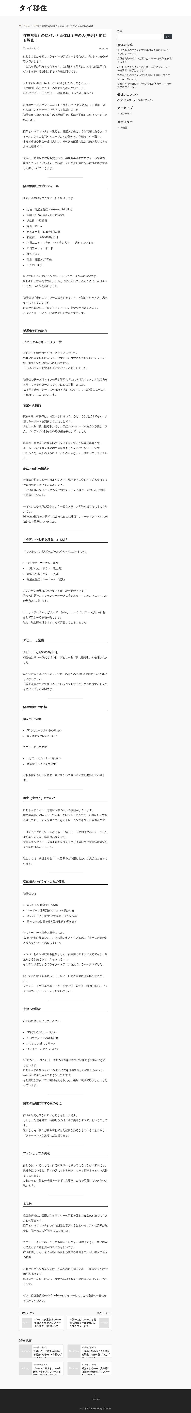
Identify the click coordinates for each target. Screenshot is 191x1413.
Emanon (107, 1408)
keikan (105, 48)
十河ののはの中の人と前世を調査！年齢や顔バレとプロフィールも (143, 52)
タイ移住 (33, 8)
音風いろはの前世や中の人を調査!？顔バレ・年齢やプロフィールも (144, 85)
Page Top (95, 1397)
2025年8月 (126, 113)
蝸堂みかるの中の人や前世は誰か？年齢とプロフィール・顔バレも (143, 77)
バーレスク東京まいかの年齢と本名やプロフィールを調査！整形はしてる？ (143, 69)
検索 (119, 31)
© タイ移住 (85, 1408)
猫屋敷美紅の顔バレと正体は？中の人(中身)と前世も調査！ (144, 60)
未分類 (124, 127)
